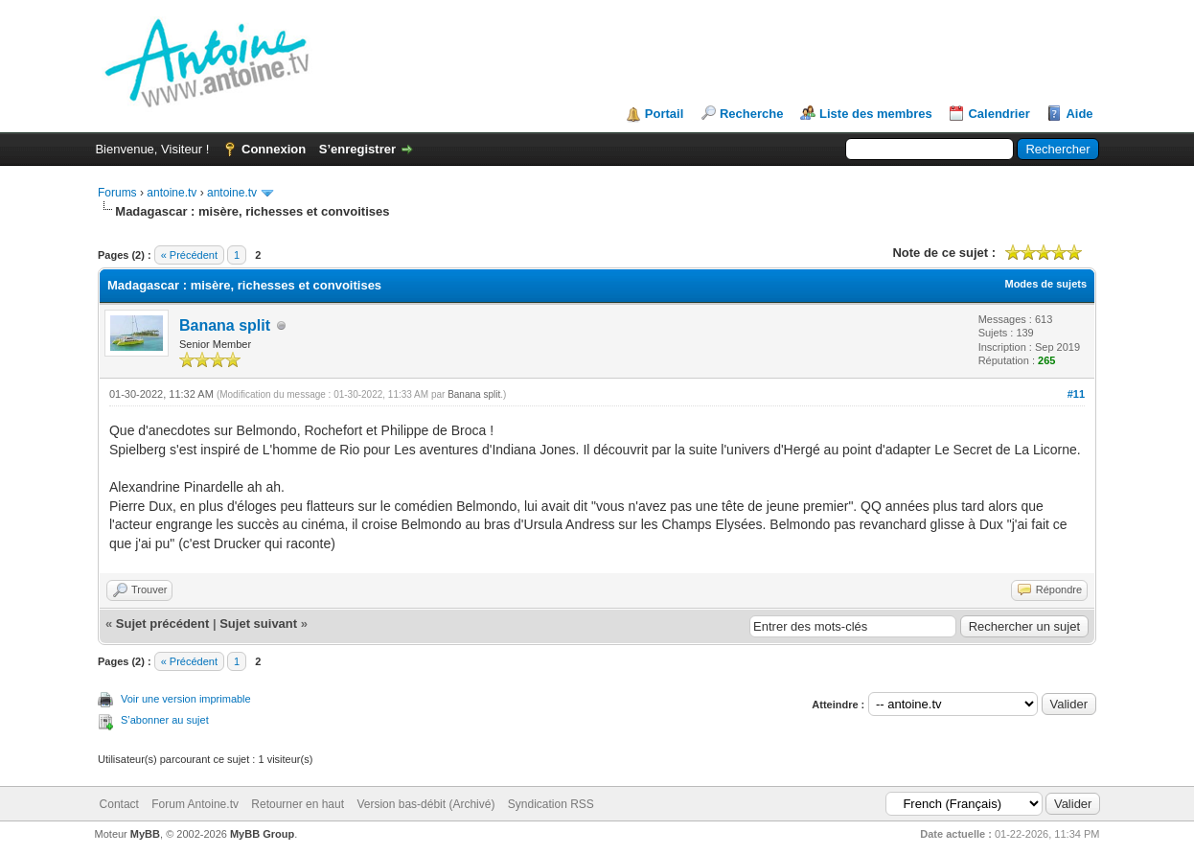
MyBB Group (262, 834)
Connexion (273, 149)
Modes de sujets (1045, 283)
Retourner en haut (297, 804)
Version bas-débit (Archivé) (425, 804)
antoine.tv (171, 192)
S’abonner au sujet (165, 720)
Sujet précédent (163, 623)
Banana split (224, 325)
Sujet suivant (258, 623)
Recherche (751, 113)
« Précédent (189, 255)
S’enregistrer (357, 149)
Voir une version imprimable (186, 699)
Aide (1079, 113)
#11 (1076, 394)
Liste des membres (875, 113)
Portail (664, 113)
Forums (117, 192)
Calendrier (998, 113)
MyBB (145, 834)
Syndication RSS (551, 804)
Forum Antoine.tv (195, 804)
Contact (119, 804)
